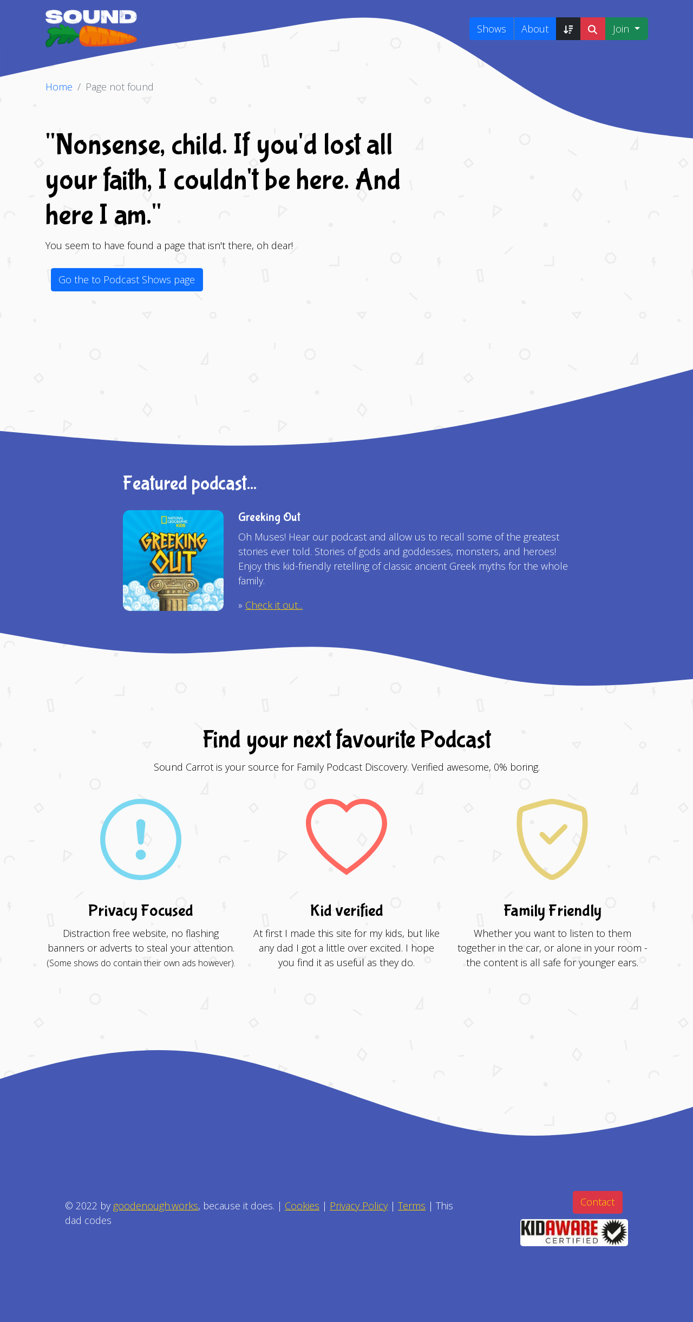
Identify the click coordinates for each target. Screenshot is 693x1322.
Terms (412, 1205)
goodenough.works (155, 1205)
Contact (597, 1201)
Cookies (302, 1205)
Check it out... (274, 604)
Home (59, 86)
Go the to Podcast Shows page (126, 279)
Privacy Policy (359, 1205)
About (534, 28)
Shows (491, 28)
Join (622, 28)
